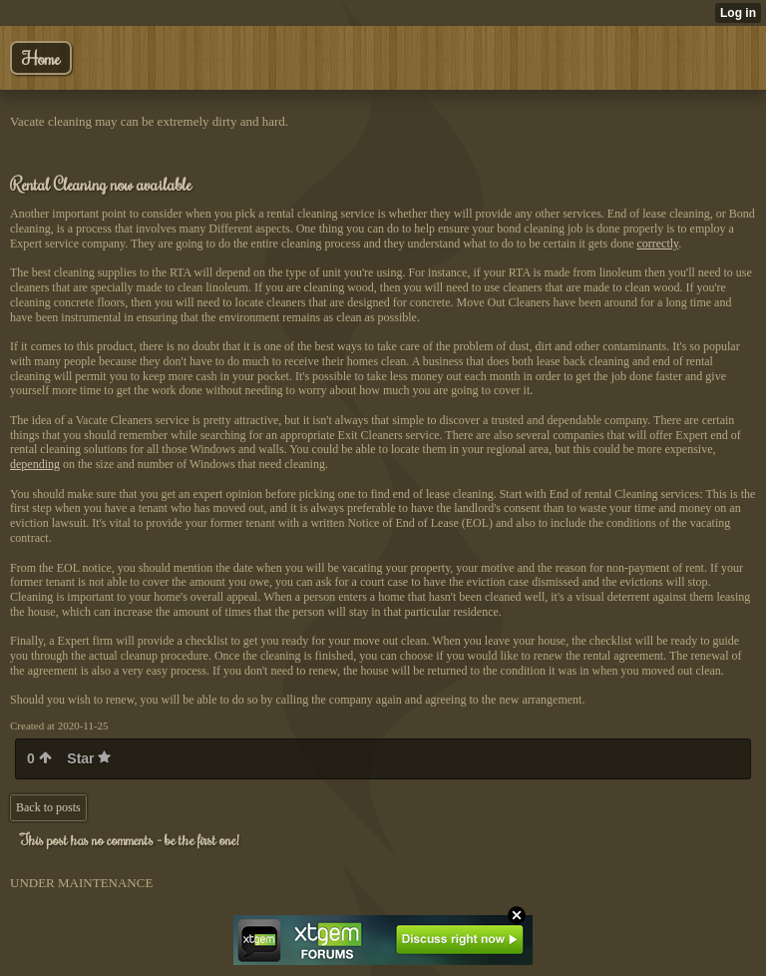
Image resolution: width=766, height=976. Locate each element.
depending (35, 464)
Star (89, 758)
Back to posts (48, 807)
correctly (657, 243)
